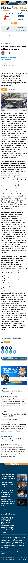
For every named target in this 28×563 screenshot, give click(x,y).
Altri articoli (14, 464)
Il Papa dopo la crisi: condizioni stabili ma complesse (11, 392)
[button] (14, 23)
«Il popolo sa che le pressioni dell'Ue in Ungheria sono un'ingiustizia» (7, 493)
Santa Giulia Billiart (20, 28)
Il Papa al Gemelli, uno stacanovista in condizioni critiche (13, 415)
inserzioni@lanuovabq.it (7, 529)
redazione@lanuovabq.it (7, 525)
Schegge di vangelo (7, 27)
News (8, 16)
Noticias (8, 19)
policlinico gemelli (17, 338)
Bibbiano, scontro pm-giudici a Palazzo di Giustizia (8, 484)
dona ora (21, 16)
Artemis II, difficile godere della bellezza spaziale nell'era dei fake (8, 502)
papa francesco (7, 338)
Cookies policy (13, 552)
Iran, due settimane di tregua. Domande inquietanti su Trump (8, 476)
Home (11, 36)
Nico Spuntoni (9, 53)
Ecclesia (17, 36)
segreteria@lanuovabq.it (7, 527)
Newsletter (21, 19)
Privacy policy (4, 552)
